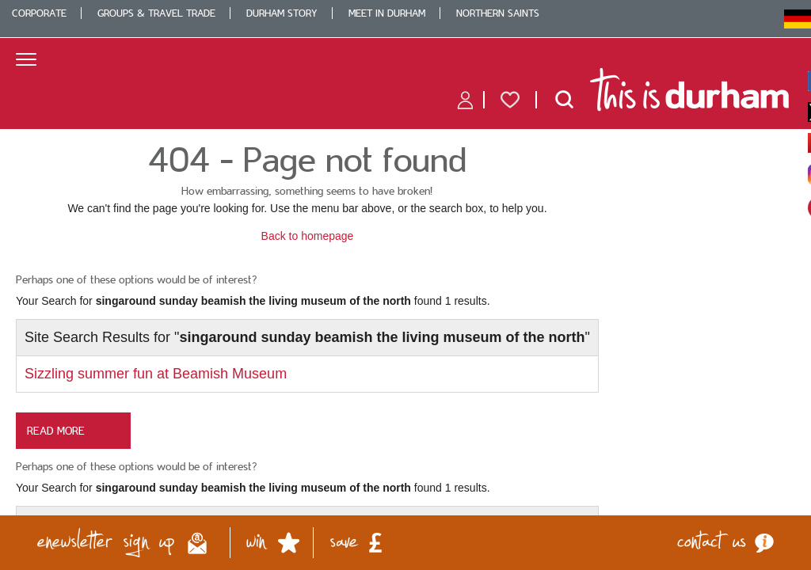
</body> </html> (405, 285)
